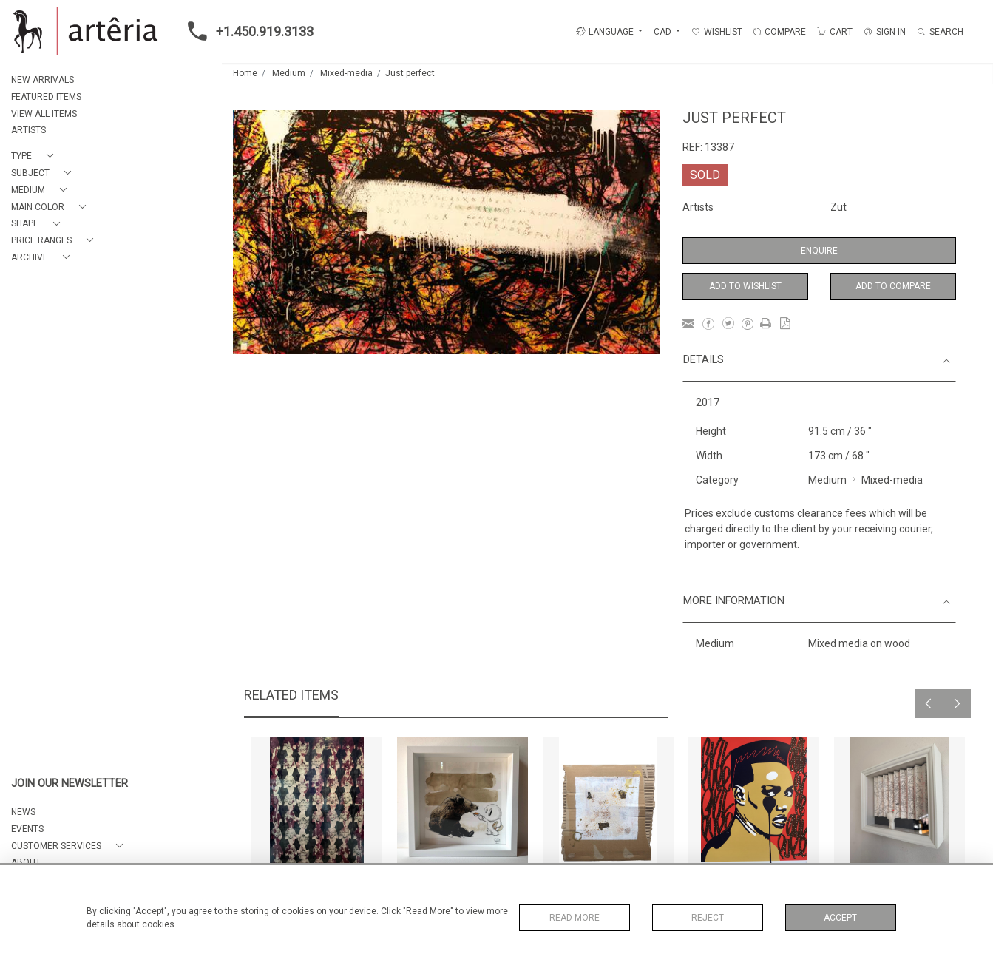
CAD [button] (664, 32)
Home (245, 73)
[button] (35, 156)
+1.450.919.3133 (246, 31)
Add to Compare (893, 286)
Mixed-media (346, 73)
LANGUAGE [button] (605, 32)
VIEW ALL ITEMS (44, 114)
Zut (838, 207)
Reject (707, 918)
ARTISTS (28, 130)
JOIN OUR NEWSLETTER (69, 783)
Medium (288, 73)
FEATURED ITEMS (46, 97)
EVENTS (27, 829)
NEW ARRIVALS (42, 80)
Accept (840, 918)
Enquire (819, 251)
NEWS (23, 812)
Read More (574, 918)
